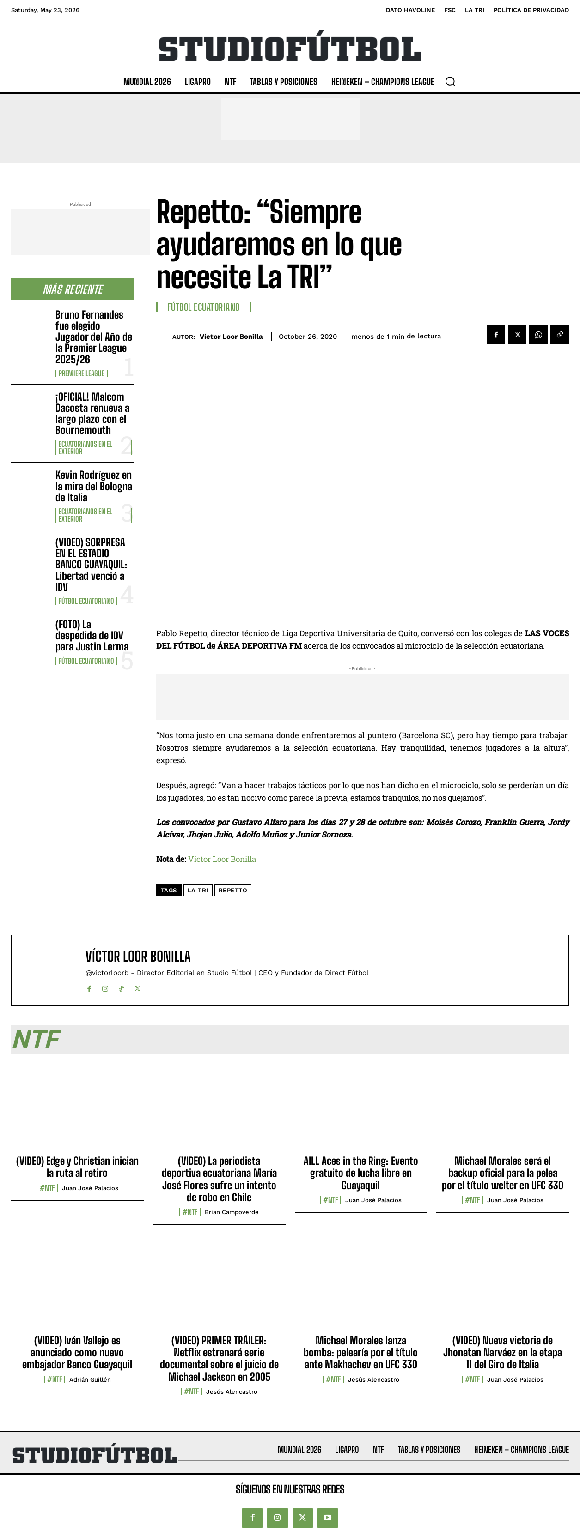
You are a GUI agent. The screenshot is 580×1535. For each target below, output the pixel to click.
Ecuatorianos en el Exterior (85, 447)
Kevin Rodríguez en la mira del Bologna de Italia (93, 486)
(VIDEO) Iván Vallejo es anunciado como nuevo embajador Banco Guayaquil (77, 1352)
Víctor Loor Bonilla (231, 336)
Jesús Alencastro (231, 1391)
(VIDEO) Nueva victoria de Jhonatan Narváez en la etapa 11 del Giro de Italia (502, 1352)
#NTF (47, 1188)
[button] (450, 81)
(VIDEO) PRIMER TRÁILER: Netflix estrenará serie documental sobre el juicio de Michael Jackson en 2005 (219, 1358)
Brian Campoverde (232, 1212)
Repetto (233, 890)
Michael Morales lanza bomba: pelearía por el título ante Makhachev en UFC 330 (361, 1352)
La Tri (198, 890)
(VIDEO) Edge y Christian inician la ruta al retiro (77, 1167)
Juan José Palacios (90, 1188)
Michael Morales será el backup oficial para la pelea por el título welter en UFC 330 (502, 1173)
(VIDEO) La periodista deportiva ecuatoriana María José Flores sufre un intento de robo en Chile (219, 1179)
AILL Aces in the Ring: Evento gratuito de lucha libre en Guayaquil (361, 1173)
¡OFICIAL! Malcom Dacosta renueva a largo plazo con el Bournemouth (92, 414)
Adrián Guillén (90, 1379)
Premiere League (81, 373)
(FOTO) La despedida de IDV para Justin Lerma (91, 635)
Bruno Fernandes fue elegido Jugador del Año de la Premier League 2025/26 (93, 337)
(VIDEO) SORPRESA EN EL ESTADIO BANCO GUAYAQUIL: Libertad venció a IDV (91, 564)
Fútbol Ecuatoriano (86, 601)
